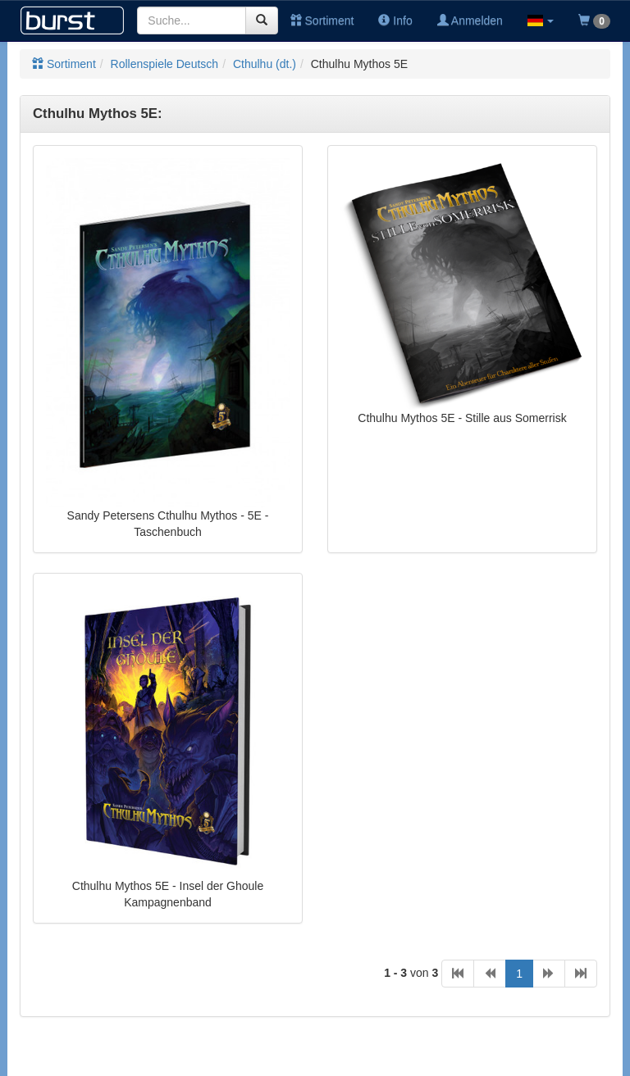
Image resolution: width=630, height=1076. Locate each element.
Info (395, 20)
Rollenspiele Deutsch (165, 63)
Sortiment (322, 20)
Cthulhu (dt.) (264, 63)
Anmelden (470, 20)
